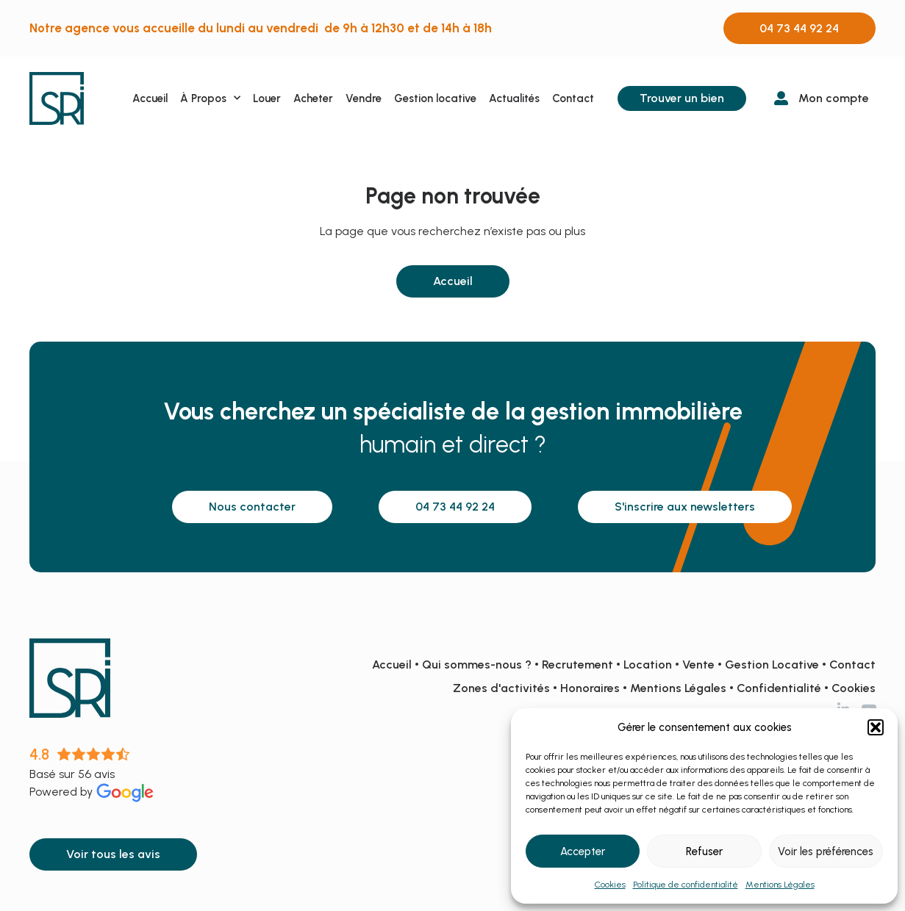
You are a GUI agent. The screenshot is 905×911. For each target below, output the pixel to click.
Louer (267, 98)
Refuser (704, 851)
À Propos (210, 98)
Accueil (150, 98)
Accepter (582, 851)
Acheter (313, 98)
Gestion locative (435, 98)
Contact (573, 98)
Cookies (610, 884)
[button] (875, 727)
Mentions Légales (780, 884)
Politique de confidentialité (685, 884)
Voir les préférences (825, 851)
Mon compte (833, 98)
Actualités (514, 98)
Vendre (364, 98)
